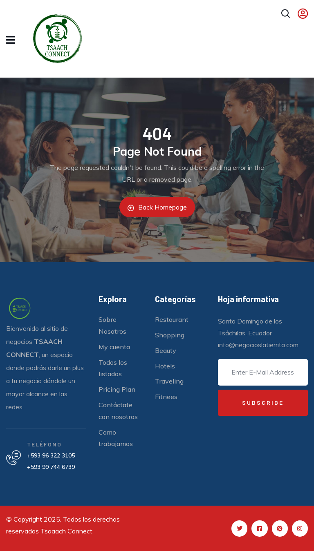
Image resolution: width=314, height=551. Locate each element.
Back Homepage (157, 207)
